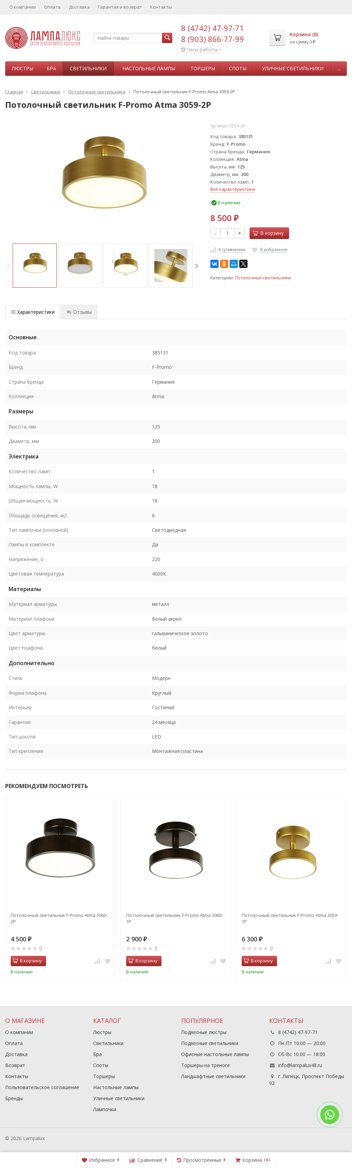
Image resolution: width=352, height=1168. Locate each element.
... (339, 68)
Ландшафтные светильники (213, 1076)
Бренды (14, 1098)
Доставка (79, 7)
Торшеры (202, 68)
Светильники (88, 68)
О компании (22, 7)
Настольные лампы (148, 68)
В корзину (268, 233)
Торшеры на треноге (205, 1065)
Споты (237, 68)
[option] (34, 266)
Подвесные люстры (204, 1032)
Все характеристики (232, 189)
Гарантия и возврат (120, 7)
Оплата (52, 7)
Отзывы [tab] (79, 312)
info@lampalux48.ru (300, 1065)
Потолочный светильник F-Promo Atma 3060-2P (59, 918)
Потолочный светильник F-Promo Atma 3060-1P (174, 918)
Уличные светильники (292, 68)
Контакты (161, 7)
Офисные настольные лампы (215, 1054)
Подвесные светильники (209, 1043)
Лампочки (104, 1109)
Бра (51, 68)
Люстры (22, 68)
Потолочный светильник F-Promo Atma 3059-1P (290, 918)
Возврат (15, 1065)
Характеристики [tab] (33, 312)
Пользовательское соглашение (42, 1087)
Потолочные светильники (263, 278)
